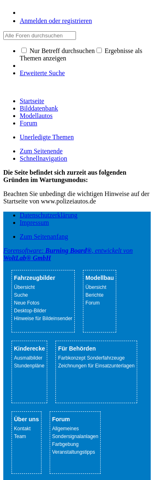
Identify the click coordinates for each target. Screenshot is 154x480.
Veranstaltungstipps (73, 452)
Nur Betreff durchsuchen (58, 50)
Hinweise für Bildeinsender (43, 318)
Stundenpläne (29, 366)
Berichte (94, 295)
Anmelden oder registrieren (56, 20)
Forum (28, 123)
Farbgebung (65, 444)
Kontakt (22, 429)
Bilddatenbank (39, 108)
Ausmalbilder (28, 358)
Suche (21, 295)
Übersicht (24, 287)
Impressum (34, 222)
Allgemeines (65, 429)
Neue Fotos (26, 303)
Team (20, 436)
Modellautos (36, 115)
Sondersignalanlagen (75, 436)
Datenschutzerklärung (48, 215)
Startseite (32, 100)
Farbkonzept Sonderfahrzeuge (91, 358)
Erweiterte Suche (42, 72)
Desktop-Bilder (30, 311)
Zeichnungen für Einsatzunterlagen (96, 366)
